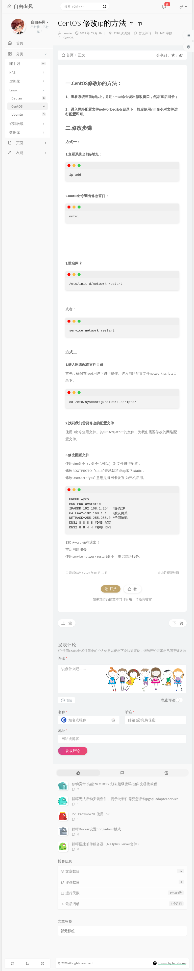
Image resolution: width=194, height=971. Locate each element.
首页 (68, 55)
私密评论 (168, 700)
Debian (28, 98)
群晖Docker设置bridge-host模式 (96, 829)
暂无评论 (145, 33)
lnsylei (67, 33)
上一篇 (66, 623)
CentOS (28, 106)
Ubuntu (28, 114)
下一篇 (178, 623)
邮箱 (129, 712)
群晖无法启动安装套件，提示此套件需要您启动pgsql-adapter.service (125, 799)
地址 (62, 730)
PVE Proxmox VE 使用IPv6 (91, 814)
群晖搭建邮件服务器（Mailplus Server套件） (106, 844)
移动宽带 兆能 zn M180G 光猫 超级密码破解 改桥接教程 (114, 784)
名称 (62, 712)
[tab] (78, 772)
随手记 (27, 63)
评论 (62, 658)
